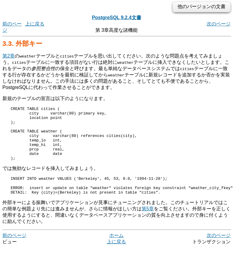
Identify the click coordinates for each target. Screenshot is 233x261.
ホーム (116, 248)
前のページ (14, 248)
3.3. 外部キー (22, 43)
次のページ (219, 23)
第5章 (148, 222)
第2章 (8, 55)
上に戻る (34, 23)
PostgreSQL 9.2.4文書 (116, 17)
